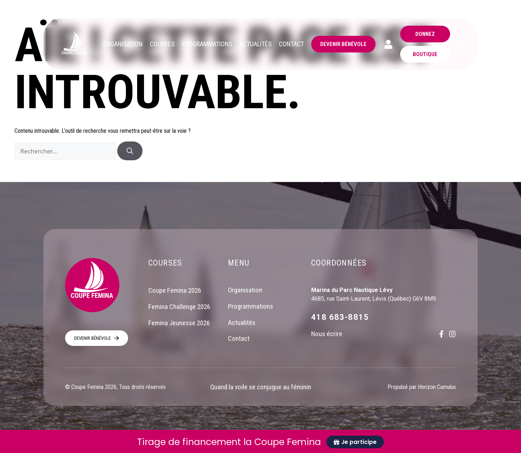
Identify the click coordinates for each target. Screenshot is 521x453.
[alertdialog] (260, 441)
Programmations (250, 306)
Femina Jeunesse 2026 (179, 323)
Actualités (241, 323)
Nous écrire (326, 334)
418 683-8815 (340, 317)
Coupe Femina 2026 (174, 290)
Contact (239, 339)
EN (461, 44)
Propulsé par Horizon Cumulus (421, 387)
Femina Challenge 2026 (179, 306)
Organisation (245, 290)
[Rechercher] (130, 150)
